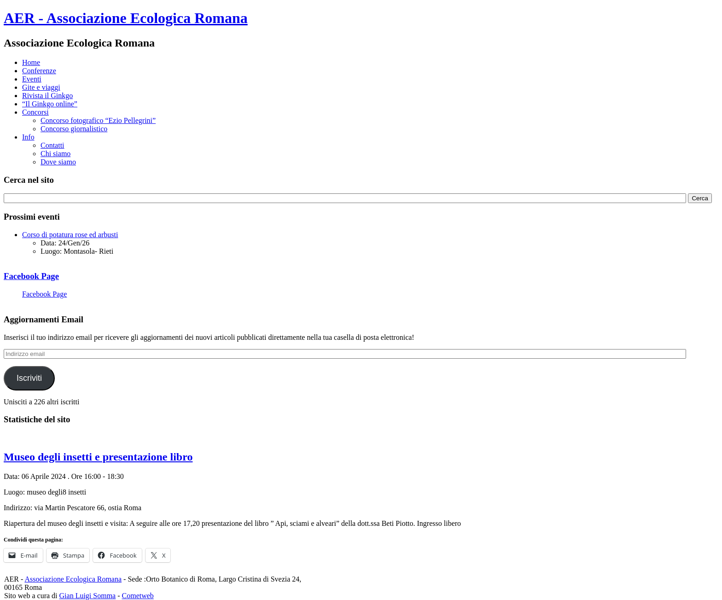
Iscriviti (29, 378)
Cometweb (138, 596)
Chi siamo (55, 153)
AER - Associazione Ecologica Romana (126, 18)
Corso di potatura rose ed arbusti (70, 235)
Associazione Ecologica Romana (73, 579)
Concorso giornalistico (74, 129)
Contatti (52, 145)
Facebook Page (31, 276)
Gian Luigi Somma (87, 596)
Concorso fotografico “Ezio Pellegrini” (98, 120)
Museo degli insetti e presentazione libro (98, 457)
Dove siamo (58, 162)
